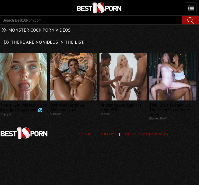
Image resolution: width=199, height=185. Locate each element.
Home (86, 134)
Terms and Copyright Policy (146, 134)
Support (107, 134)
